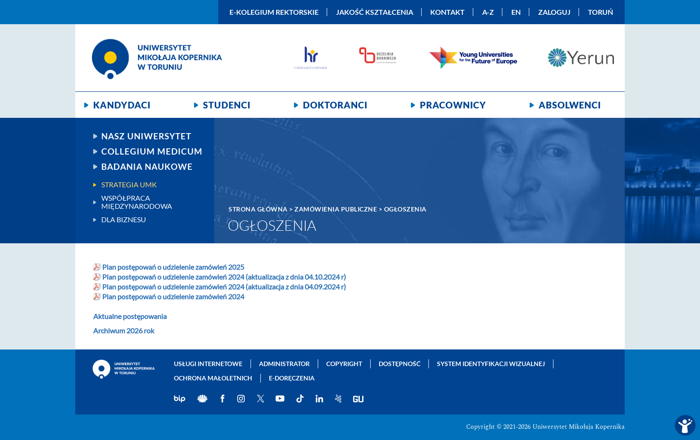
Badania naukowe (147, 167)
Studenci (227, 104)
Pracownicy (453, 104)
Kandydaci (122, 104)
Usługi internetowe (208, 363)
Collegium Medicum (152, 151)
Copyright (344, 363)
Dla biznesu (123, 220)
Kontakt (447, 12)
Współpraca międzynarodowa (136, 202)
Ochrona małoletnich (213, 378)
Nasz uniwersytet (146, 136)
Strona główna (258, 209)
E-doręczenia (292, 378)
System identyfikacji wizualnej (491, 363)
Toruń (600, 12)
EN (516, 12)
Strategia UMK (129, 185)
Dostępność (399, 363)
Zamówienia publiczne (335, 209)
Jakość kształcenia (374, 12)
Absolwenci (570, 104)
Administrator (284, 363)
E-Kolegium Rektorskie (274, 12)
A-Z (488, 12)
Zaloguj (554, 12)
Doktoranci (335, 104)
